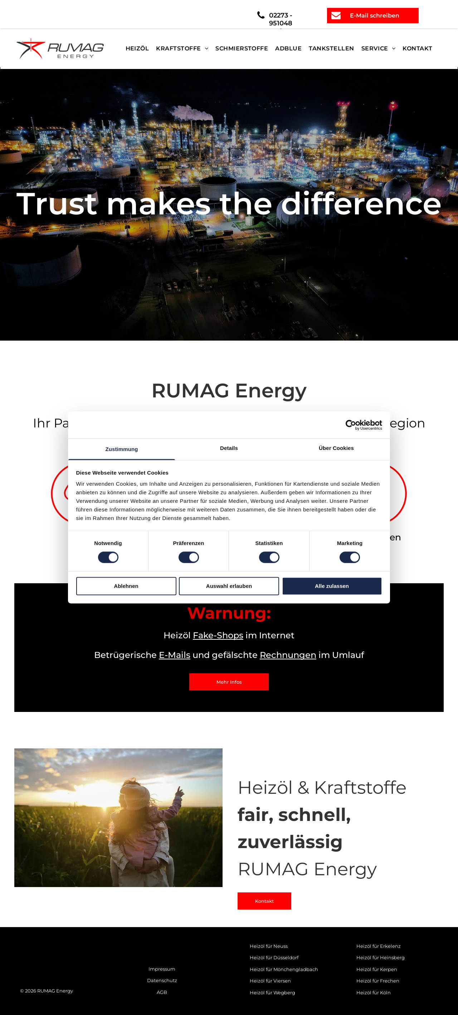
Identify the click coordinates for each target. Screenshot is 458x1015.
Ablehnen (126, 586)
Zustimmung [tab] (122, 449)
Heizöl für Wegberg (272, 992)
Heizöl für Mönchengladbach (284, 969)
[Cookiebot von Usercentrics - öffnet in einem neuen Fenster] (351, 425)
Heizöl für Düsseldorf (274, 957)
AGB (162, 992)
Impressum (161, 969)
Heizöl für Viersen (270, 981)
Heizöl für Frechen (377, 981)
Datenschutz (162, 980)
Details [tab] (229, 448)
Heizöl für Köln (373, 992)
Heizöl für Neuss (269, 946)
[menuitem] (137, 48)
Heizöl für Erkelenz (378, 946)
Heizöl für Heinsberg (380, 957)
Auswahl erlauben (229, 586)
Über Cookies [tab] (336, 448)
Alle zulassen (332, 586)
